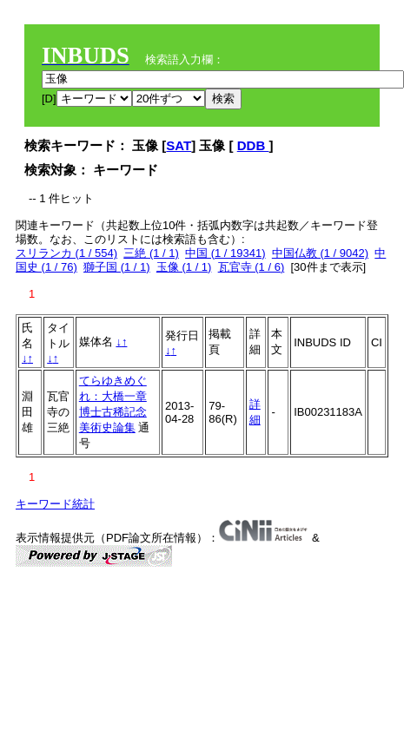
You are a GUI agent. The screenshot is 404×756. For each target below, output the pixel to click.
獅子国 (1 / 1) (116, 266)
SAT (178, 145)
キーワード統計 (55, 503)
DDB (253, 145)
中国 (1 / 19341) (225, 253)
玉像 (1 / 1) (184, 266)
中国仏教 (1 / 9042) (320, 253)
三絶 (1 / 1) (151, 253)
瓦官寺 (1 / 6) (251, 266)
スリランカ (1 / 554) (66, 253)
